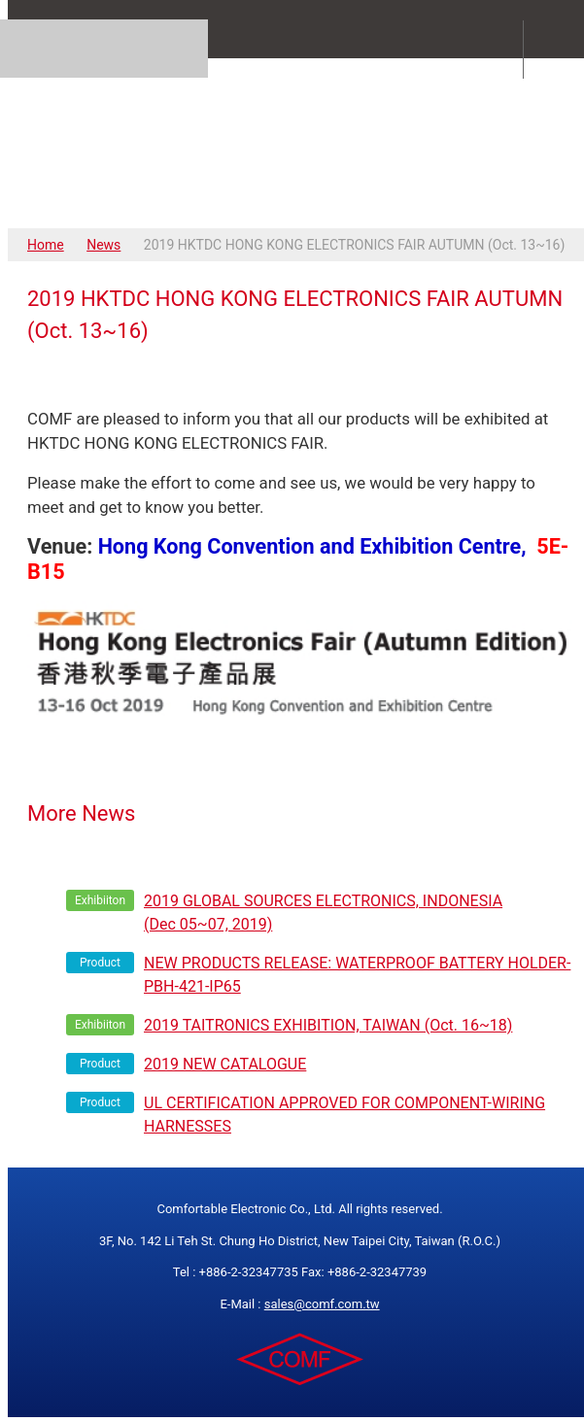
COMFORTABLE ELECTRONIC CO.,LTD (299, 142)
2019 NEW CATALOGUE (225, 1064)
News (103, 245)
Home (45, 245)
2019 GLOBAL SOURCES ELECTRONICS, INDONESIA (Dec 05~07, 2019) (323, 912)
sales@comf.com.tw (322, 1304)
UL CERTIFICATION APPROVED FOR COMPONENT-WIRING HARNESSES (344, 1114)
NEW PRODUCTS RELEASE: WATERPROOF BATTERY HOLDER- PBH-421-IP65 (357, 975)
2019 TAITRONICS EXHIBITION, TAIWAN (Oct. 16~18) (328, 1025)
